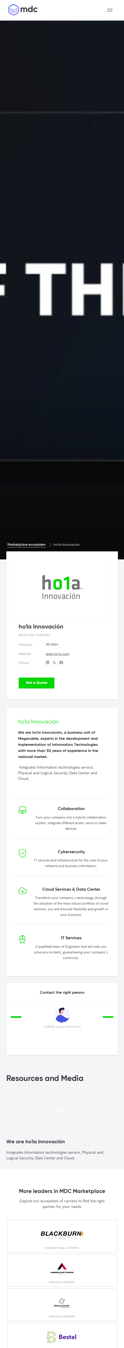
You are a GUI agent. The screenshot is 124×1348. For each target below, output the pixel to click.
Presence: (26, 644)
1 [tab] (9, 1044)
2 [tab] (16, 1044)
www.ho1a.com (57, 653)
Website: (25, 653)
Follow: (24, 662)
